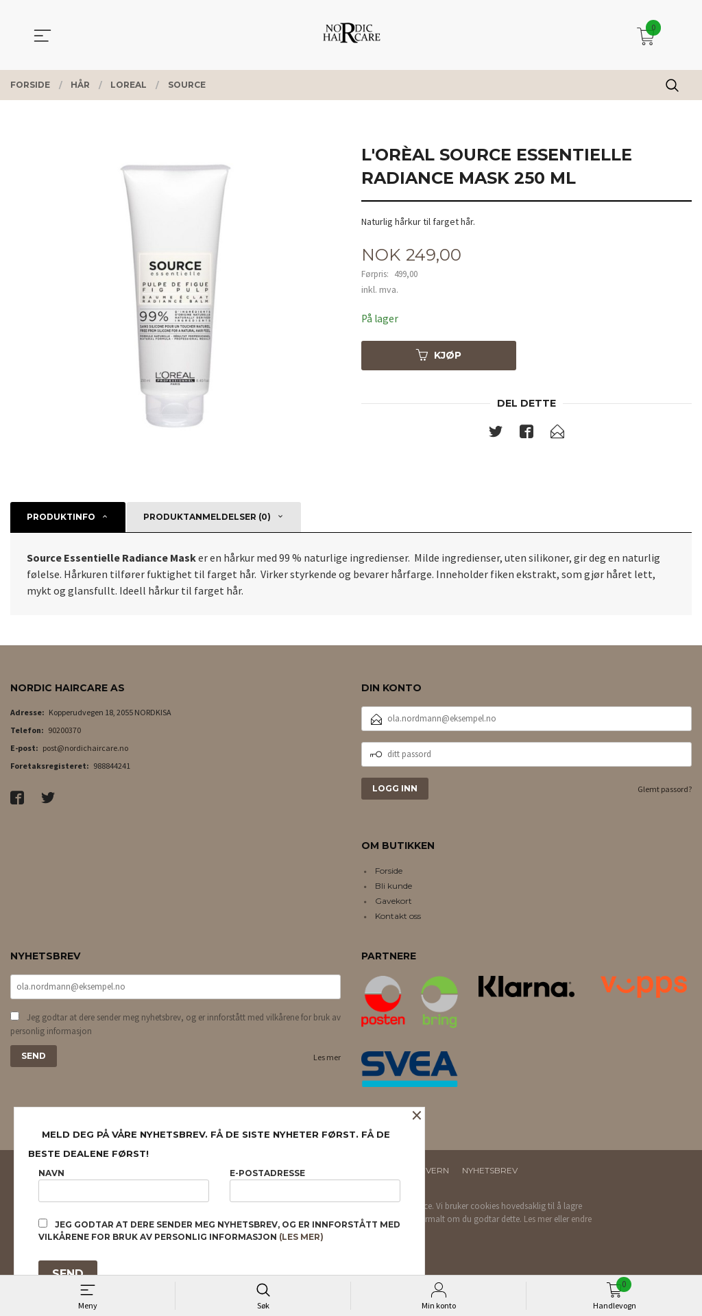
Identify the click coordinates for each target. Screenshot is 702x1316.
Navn (123, 1183)
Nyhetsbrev (490, 1170)
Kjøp (438, 356)
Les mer (327, 1058)
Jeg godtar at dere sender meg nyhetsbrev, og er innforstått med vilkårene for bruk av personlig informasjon (175, 1025)
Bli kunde (393, 886)
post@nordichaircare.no (85, 748)
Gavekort (393, 901)
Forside (388, 870)
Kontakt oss (398, 916)
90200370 (64, 730)
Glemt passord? (665, 789)
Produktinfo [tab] (61, 517)
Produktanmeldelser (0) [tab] (207, 517)
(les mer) (301, 1237)
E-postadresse (315, 1183)
